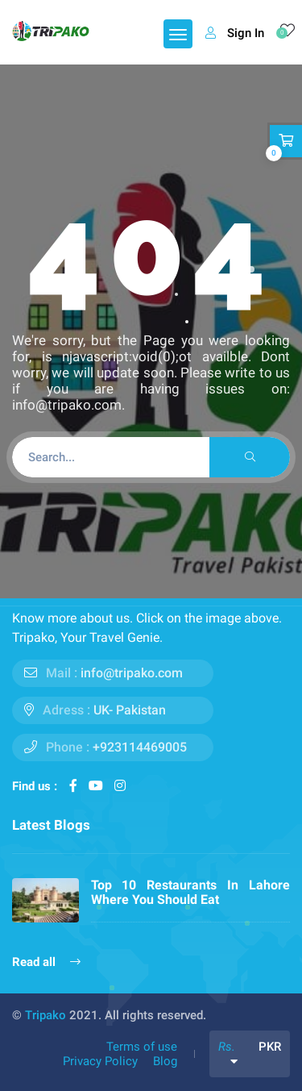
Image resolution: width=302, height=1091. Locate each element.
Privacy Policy (100, 1061)
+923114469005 (140, 747)
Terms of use (141, 1046)
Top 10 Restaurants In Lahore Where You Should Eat (191, 892)
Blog (165, 1061)
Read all (46, 962)
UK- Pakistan (129, 710)
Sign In (234, 33)
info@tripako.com (132, 673)
